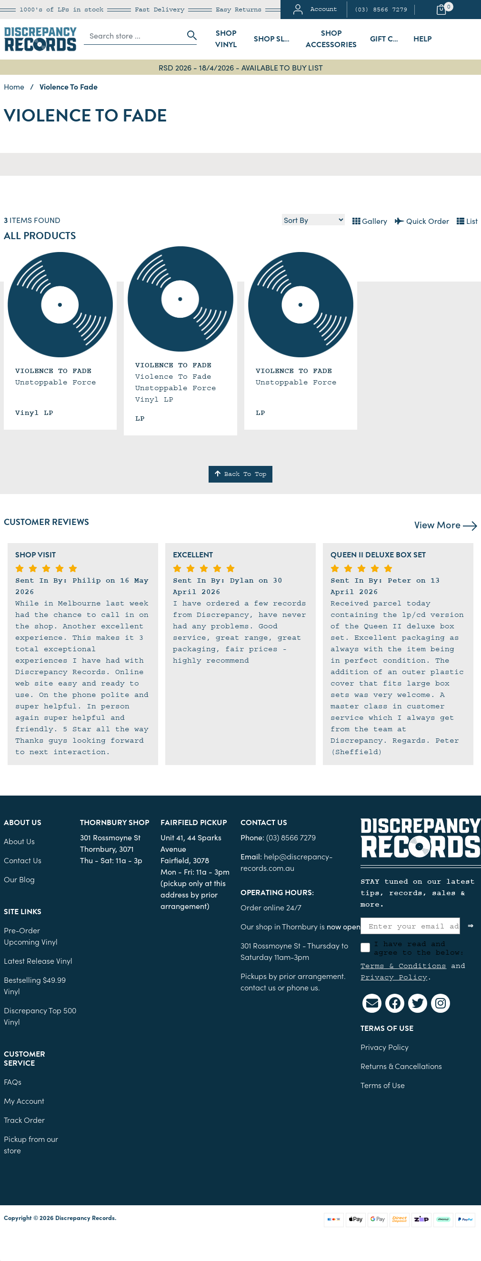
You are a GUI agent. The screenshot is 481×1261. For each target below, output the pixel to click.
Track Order (24, 1119)
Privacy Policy (394, 977)
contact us (258, 987)
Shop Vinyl (226, 39)
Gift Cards (389, 39)
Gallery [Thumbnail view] (369, 220)
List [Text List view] (467, 220)
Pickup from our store (31, 1144)
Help (422, 39)
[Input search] (133, 35)
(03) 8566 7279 (380, 9)
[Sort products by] (313, 219)
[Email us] (371, 1003)
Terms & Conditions (403, 965)
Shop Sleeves (276, 39)
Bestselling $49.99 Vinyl (35, 985)
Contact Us (22, 860)
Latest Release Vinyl (38, 960)
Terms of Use (383, 1084)
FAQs (12, 1081)
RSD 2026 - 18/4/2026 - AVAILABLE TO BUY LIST (241, 67)
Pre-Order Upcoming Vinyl (31, 936)
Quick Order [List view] (422, 220)
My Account (24, 1100)
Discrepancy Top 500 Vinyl (40, 1016)
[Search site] (189, 35)
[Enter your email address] (410, 926)
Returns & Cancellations (401, 1065)
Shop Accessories (331, 39)
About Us (19, 841)
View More (445, 524)
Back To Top (240, 474)
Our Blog (19, 879)
